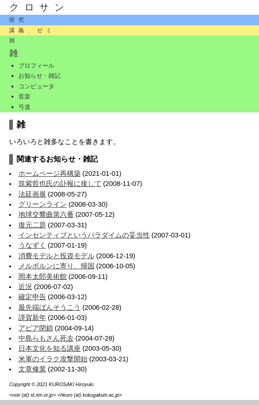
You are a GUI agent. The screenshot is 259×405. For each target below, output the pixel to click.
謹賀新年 (32, 317)
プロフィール (36, 65)
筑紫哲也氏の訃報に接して (59, 183)
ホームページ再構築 (49, 173)
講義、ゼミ (32, 30)
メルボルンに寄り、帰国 (56, 266)
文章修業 (32, 369)
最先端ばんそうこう (49, 307)
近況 (25, 286)
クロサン (39, 7)
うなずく (32, 245)
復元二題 (32, 225)
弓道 (24, 107)
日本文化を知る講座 (49, 348)
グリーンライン (42, 204)
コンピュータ (36, 86)
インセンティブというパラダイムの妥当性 (84, 235)
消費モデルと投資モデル (56, 256)
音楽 (24, 96)
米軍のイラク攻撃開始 (53, 359)
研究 (18, 20)
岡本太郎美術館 (42, 276)
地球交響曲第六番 (46, 214)
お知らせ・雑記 (39, 75)
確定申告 (32, 297)
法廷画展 (32, 194)
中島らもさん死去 (46, 338)
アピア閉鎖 (35, 328)
